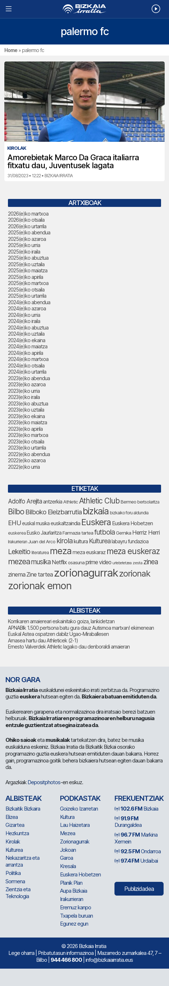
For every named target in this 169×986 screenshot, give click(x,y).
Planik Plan (71, 882)
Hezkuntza (17, 833)
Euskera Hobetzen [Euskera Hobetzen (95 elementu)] (132, 523)
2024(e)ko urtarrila (27, 372)
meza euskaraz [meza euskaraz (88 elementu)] (89, 552)
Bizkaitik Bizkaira (22, 808)
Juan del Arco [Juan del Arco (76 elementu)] (41, 541)
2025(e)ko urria (24, 245)
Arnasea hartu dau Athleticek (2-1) (43, 640)
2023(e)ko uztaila (26, 410)
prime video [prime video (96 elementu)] (98, 562)
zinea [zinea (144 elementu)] (150, 562)
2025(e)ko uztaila (26, 264)
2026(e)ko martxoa (28, 214)
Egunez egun (74, 923)
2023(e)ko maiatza (27, 422)
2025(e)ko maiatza (27, 270)
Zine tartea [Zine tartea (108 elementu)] (39, 574)
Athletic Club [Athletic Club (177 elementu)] (99, 500)
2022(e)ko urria (24, 467)
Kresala (68, 866)
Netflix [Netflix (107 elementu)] (59, 562)
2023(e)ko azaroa (27, 384)
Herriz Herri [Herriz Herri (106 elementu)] (146, 532)
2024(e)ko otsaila (26, 365)
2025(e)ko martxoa (28, 283)
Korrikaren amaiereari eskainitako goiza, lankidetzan (61, 621)
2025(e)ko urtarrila (27, 296)
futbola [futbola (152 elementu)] (104, 532)
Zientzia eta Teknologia (17, 893)
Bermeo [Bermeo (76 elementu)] (128, 502)
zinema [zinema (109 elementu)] (16, 574)
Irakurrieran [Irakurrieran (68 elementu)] (17, 541)
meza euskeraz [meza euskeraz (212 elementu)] (133, 551)
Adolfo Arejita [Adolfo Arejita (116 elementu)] (25, 501)
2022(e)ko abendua (29, 454)
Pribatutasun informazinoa (66, 952)
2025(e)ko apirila (25, 277)
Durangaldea (128, 822)
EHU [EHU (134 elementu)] (14, 523)
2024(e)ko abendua (29, 302)
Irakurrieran (71, 899)
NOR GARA (22, 679)
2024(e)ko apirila (25, 353)
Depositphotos (43, 782)
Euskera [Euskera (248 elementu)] (96, 522)
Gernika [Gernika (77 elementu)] (123, 533)
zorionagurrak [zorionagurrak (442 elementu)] (86, 572)
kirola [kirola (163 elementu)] (64, 540)
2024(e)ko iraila (24, 321)
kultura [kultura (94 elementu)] (81, 541)
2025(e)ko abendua (29, 232)
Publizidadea (139, 888)
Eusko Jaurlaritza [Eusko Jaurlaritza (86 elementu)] (44, 533)
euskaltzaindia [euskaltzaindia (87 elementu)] (65, 523)
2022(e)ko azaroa (27, 460)
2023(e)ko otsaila (26, 441)
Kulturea (14, 849)
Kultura (67, 816)
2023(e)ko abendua (29, 378)
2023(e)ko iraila (24, 397)
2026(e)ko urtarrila (27, 226)
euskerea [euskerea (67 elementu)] (17, 533)
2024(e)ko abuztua (28, 327)
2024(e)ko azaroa (27, 308)
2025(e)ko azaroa (27, 239)
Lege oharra (21, 952)
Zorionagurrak (74, 841)
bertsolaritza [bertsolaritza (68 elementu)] (148, 502)
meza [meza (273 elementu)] (61, 550)
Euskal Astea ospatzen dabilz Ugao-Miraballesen (58, 634)
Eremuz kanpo (75, 907)
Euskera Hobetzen (80, 874)
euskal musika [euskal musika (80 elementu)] (35, 523)
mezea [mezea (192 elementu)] (19, 561)
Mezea (67, 833)
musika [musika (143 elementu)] (41, 562)
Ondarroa (137, 851)
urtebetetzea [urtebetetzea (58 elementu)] (121, 563)
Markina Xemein (135, 838)
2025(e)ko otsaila (26, 289)
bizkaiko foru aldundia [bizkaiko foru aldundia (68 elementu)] (129, 512)
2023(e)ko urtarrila (27, 448)
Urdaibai (136, 860)
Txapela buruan (76, 915)
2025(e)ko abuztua (28, 258)
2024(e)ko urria (24, 315)
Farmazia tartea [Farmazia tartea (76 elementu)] (77, 533)
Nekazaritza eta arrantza (22, 861)
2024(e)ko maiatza (27, 346)
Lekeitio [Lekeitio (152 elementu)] (19, 551)
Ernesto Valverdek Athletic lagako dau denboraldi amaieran (69, 646)
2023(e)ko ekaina (26, 416)
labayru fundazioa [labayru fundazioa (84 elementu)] (130, 541)
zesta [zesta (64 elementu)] (137, 562)
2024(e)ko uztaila (26, 334)
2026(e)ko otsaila (26, 220)
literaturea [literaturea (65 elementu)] (40, 552)
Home (10, 50)
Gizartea (14, 824)
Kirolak (12, 841)
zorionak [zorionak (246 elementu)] (134, 573)
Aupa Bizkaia (73, 890)
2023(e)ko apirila (25, 429)
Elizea (11, 816)
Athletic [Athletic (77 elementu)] (70, 502)
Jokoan (68, 849)
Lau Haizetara (75, 824)
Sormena (15, 881)
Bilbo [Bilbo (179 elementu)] (16, 511)
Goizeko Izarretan (79, 808)
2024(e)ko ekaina (26, 340)
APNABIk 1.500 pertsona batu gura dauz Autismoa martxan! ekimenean (81, 628)
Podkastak (80, 798)
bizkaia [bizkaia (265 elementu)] (96, 511)
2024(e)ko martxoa (28, 359)
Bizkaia (136, 808)
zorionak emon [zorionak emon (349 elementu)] (40, 586)
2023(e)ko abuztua (28, 403)
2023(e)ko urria (24, 391)
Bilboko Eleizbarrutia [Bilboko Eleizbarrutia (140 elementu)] (53, 512)
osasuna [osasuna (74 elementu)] (76, 562)
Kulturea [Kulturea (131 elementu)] (99, 541)
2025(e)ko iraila (24, 251)
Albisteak (23, 798)
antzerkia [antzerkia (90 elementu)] (52, 501)
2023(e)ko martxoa (28, 435)
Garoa (66, 857)
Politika (13, 873)
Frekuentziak (139, 798)
